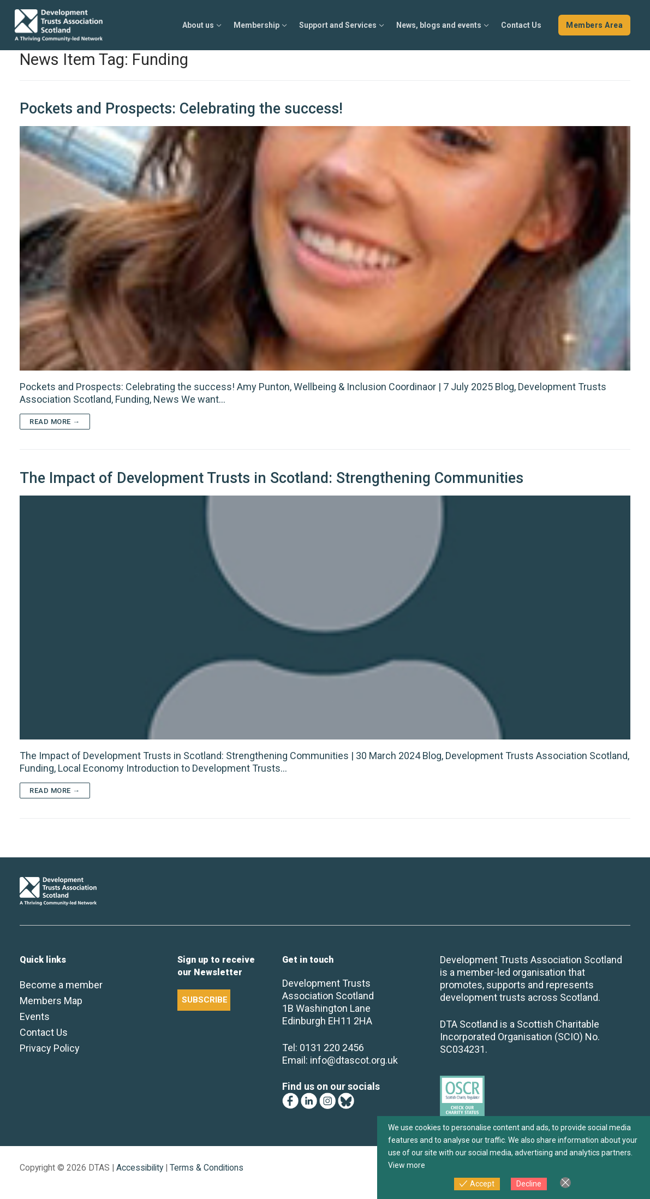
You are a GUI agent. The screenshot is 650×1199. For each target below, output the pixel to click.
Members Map (51, 1000)
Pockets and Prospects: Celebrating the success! (181, 108)
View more (406, 1165)
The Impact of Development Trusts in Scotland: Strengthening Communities (271, 478)
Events (35, 1016)
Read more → (54, 421)
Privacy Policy (50, 1048)
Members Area (594, 25)
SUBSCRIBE (205, 1000)
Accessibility (139, 1167)
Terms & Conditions (206, 1167)
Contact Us (44, 1032)
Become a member (61, 985)
